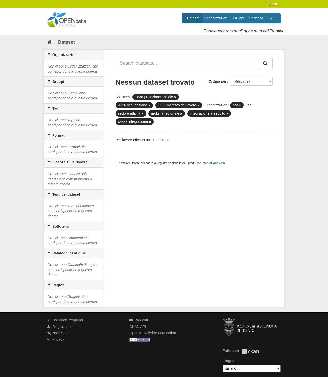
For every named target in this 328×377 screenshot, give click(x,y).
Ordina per (218, 81)
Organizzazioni (216, 18)
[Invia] (266, 63)
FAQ (271, 18)
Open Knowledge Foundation (152, 333)
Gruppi (238, 18)
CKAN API (137, 327)
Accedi (272, 4)
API (184, 163)
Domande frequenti (65, 320)
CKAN (250, 351)
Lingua (228, 361)
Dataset (193, 18)
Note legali (58, 333)
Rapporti (138, 320)
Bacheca (256, 18)
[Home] (49, 42)
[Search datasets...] (187, 63)
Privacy (55, 339)
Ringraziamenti (61, 327)
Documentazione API (210, 163)
